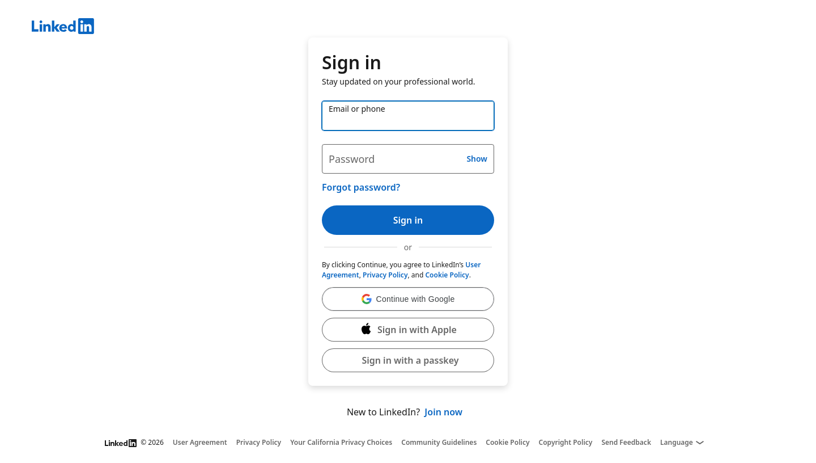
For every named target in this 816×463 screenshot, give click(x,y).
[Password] (408, 159)
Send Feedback (626, 442)
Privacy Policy (385, 275)
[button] (408, 299)
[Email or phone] (408, 116)
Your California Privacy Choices (341, 442)
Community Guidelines (439, 442)
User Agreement (200, 442)
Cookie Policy (447, 275)
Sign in (408, 220)
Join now (443, 412)
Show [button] (476, 158)
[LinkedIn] (424, 27)
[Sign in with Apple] (408, 330)
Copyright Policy (566, 442)
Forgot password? (361, 187)
